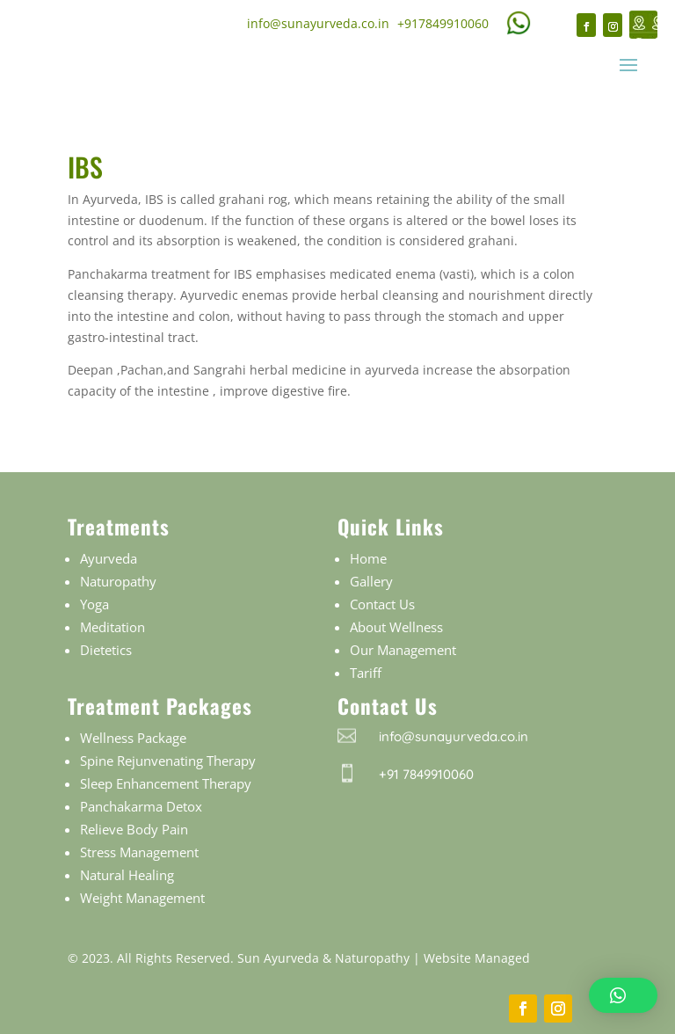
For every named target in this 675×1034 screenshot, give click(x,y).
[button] (623, 995)
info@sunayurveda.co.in (318, 23)
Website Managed (477, 958)
